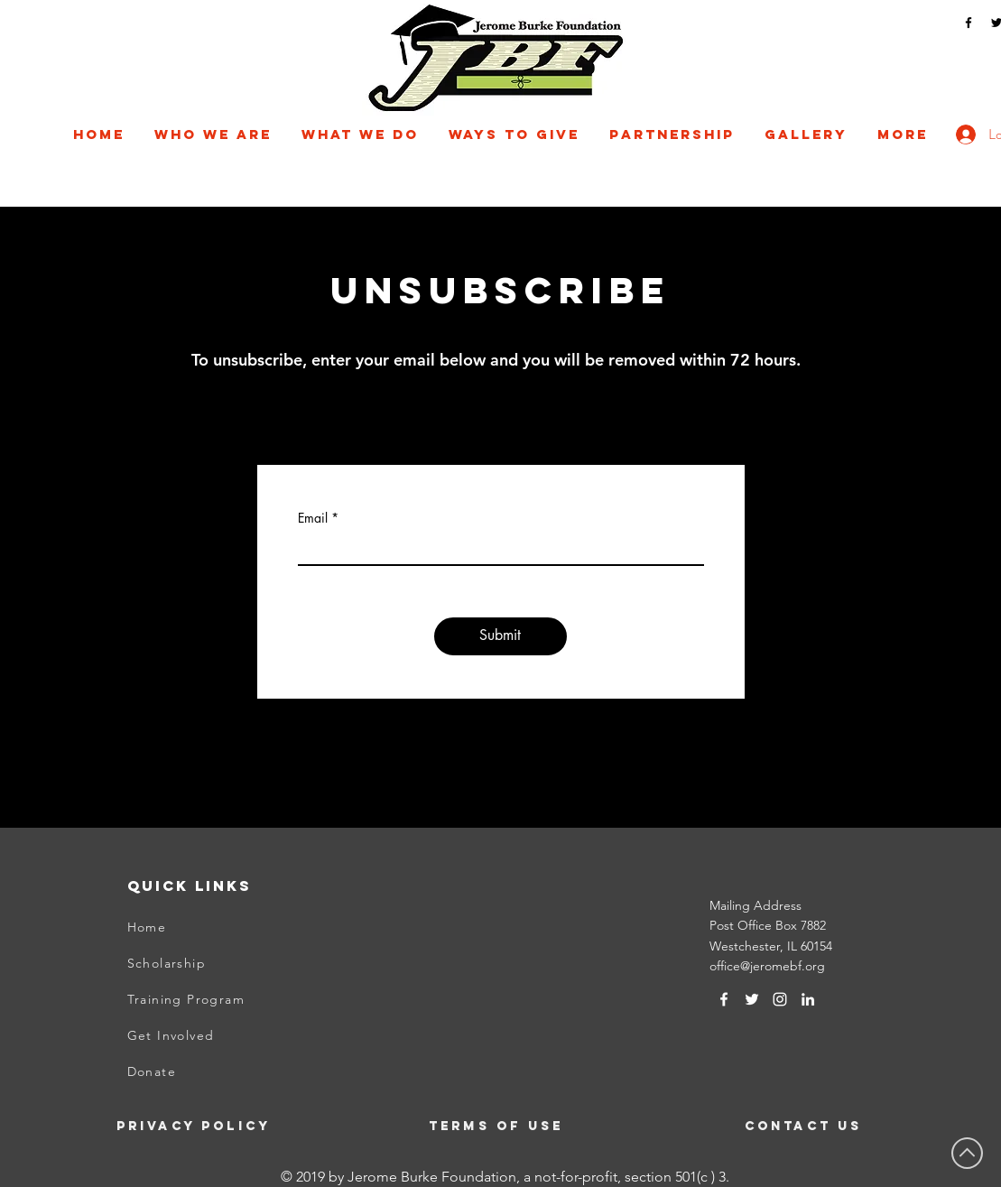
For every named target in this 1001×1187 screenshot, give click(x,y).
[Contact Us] (834, 1126)
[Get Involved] (216, 1035)
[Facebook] (968, 22)
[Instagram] (780, 999)
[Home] (216, 927)
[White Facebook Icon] (724, 999)
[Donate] (216, 1071)
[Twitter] (752, 999)
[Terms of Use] (498, 1126)
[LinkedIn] (808, 999)
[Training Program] (216, 999)
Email (313, 518)
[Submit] (500, 636)
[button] (213, 134)
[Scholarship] (216, 963)
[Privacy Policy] (205, 1126)
